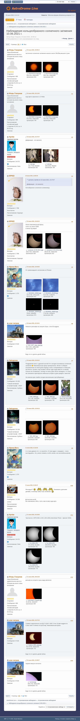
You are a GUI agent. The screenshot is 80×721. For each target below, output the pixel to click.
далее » (71, 38)
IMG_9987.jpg (33, 436)
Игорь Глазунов (15, 50)
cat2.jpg (48, 164)
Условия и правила (65, 718)
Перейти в (41, 707)
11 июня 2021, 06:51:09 (33, 576)
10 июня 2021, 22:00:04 (31, 175)
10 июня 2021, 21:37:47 (33, 136)
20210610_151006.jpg (50, 293)
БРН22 (11, 176)
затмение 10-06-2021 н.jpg (34, 250)
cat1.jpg (31, 164)
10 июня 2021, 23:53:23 (33, 360)
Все (25, 44)
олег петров (14, 323)
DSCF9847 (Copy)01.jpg (34, 600)
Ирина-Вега (14, 267)
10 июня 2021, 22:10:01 (33, 323)
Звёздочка (13, 360)
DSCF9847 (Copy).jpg (34, 117)
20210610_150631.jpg (50, 311)
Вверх (8, 696)
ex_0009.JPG (33, 565)
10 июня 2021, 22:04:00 (33, 266)
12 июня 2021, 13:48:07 (33, 660)
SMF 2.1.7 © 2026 (8, 718)
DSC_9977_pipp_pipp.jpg (34, 345)
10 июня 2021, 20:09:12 (33, 50)
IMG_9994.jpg (50, 436)
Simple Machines (18, 718)
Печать (71, 44)
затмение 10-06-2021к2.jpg (53, 250)
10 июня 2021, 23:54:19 (33, 408)
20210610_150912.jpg (34, 293)
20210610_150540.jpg (34, 311)
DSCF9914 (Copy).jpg (51, 117)
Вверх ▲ (73, 718)
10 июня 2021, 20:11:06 (33, 93)
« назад (64, 38)
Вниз (7, 44)
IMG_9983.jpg (50, 396)
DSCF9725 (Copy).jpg (34, 73)
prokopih (12, 485)
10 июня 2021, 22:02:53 (33, 221)
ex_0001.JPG (33, 543)
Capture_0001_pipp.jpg (33, 645)
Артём (11, 137)
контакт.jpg (32, 682)
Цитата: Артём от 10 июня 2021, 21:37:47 (41, 180)
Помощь (57, 718)
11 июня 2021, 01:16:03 (31, 447)
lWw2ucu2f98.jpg (65, 396)
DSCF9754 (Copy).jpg (51, 73)
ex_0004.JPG (50, 543)
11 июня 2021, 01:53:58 (33, 514)
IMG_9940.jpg (33, 396)
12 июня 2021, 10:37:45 (33, 620)
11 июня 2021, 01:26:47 (31, 485)
